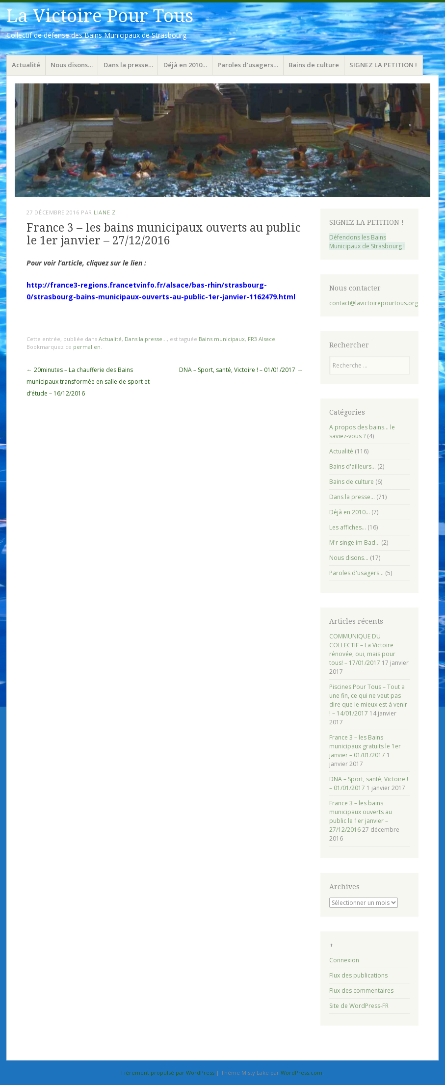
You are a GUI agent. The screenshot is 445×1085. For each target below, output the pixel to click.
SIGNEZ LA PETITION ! (383, 64)
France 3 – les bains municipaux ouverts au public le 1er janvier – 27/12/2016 (360, 816)
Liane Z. (105, 212)
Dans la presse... (146, 339)
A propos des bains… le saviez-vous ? (362, 431)
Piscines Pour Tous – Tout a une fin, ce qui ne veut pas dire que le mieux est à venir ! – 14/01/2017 (368, 700)
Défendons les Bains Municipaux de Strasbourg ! (367, 241)
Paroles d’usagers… (247, 64)
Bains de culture (313, 64)
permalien (87, 346)
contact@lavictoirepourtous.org (373, 303)
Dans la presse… (128, 64)
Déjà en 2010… (185, 64)
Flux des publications (358, 975)
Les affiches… (347, 527)
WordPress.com (301, 1072)
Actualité (26, 64)
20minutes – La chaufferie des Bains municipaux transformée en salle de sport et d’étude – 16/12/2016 (88, 381)
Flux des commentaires (361, 990)
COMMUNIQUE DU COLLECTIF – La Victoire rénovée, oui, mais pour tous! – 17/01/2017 (362, 649)
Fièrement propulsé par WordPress (167, 1072)
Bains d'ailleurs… (352, 466)
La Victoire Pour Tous (99, 15)
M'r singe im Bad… (354, 542)
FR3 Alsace (261, 339)
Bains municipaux (222, 339)
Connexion (344, 960)
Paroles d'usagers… (356, 573)
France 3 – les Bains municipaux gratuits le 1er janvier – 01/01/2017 (365, 746)
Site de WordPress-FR (359, 1006)
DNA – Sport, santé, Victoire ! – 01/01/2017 (241, 370)
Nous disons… (72, 64)
